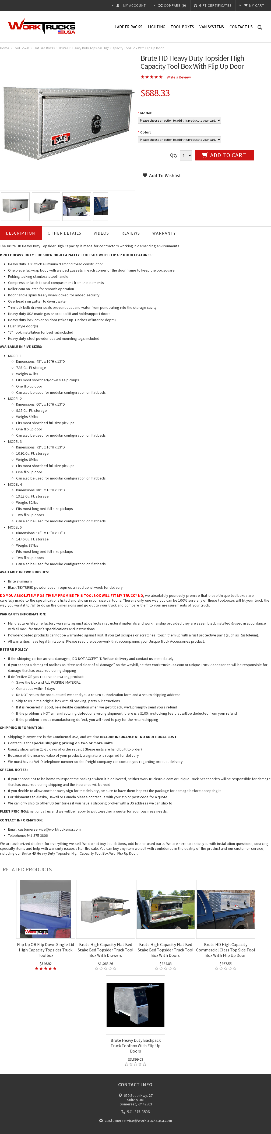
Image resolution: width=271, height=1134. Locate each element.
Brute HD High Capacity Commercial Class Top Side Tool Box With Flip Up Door (225, 950)
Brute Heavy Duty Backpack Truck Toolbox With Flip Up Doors (136, 1045)
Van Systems (211, 26)
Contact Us (241, 26)
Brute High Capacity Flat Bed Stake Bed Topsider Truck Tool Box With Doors (165, 950)
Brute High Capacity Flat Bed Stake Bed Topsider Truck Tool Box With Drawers (105, 950)
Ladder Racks (128, 26)
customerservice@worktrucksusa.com (136, 1120)
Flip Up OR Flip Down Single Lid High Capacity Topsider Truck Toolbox (45, 950)
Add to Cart (224, 155)
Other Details (64, 233)
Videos (101, 233)
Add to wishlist (161, 175)
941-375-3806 (136, 1111)
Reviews (130, 233)
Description (20, 233)
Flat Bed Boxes (44, 48)
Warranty (164, 233)
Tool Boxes (182, 26)
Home (4, 48)
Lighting (156, 26)
